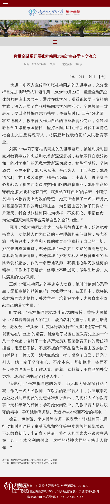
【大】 (100, 77)
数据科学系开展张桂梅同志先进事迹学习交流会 (29, 463)
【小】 (80, 76)
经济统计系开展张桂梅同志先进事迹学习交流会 (29, 460)
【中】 (90, 77)
